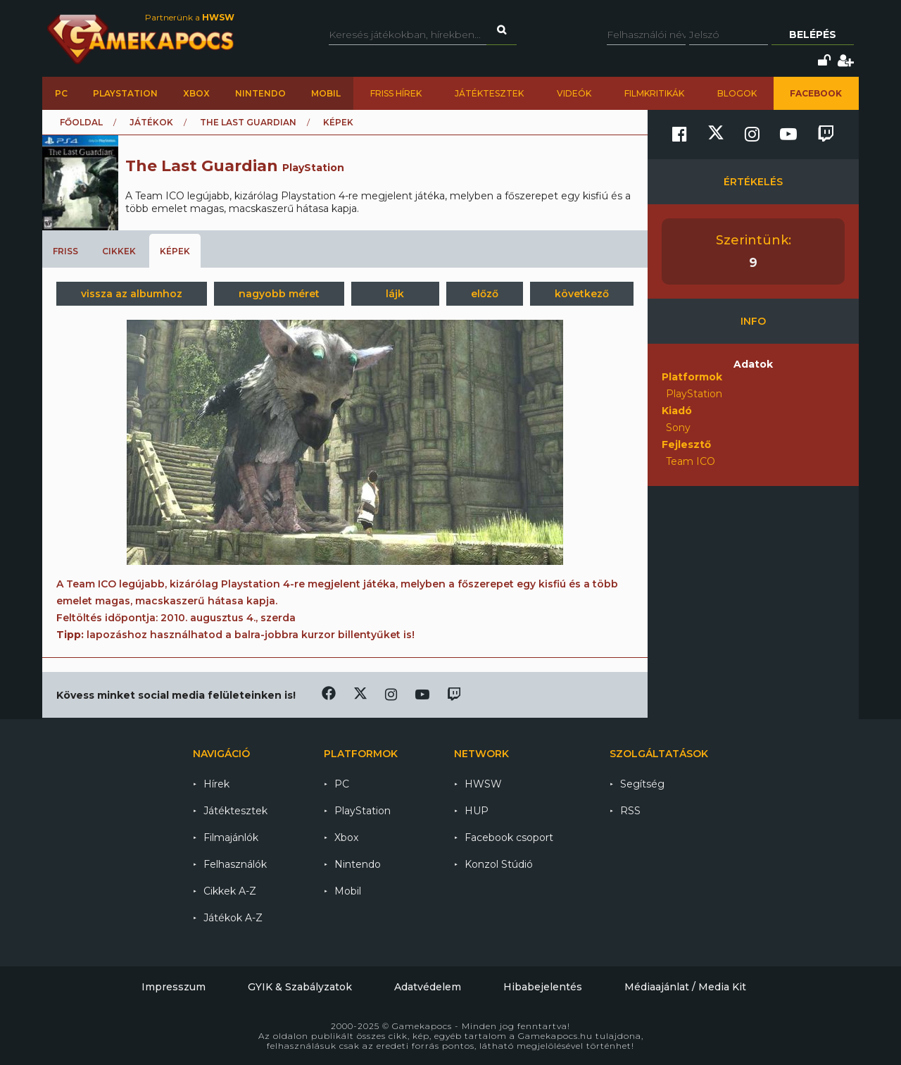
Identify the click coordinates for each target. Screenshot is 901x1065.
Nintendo (260, 93)
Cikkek (119, 251)
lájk (395, 293)
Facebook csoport (509, 837)
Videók (574, 93)
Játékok (151, 122)
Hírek (216, 784)
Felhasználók (235, 864)
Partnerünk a (189, 17)
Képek (175, 251)
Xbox (196, 93)
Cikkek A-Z (229, 891)
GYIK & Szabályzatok (300, 986)
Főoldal (81, 122)
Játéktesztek (489, 93)
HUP (477, 810)
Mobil (326, 93)
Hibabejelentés (542, 986)
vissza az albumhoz (131, 293)
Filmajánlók (230, 837)
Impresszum (173, 986)
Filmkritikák (654, 93)
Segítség (642, 784)
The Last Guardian (248, 122)
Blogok (737, 93)
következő (582, 293)
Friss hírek (396, 93)
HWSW (483, 784)
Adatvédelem (427, 986)
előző (484, 293)
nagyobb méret (279, 293)
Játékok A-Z (233, 917)
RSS (630, 810)
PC (61, 93)
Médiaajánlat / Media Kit (685, 986)
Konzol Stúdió (499, 864)
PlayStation (125, 93)
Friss (65, 251)
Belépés (812, 34)
